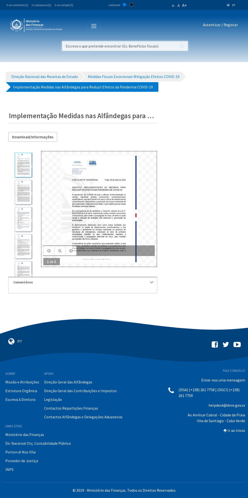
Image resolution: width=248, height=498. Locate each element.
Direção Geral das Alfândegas (68, 382)
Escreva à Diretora (20, 399)
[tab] (82, 282)
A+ (184, 5)
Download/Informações (32, 136)
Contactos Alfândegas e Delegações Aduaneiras (83, 416)
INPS (9, 469)
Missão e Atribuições (22, 382)
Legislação (53, 399)
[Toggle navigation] (69, 25)
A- (173, 5)
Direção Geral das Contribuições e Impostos (80, 390)
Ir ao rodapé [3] (64, 5)
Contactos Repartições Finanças (71, 408)
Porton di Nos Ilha (20, 452)
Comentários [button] (83, 282)
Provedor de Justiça (21, 460)
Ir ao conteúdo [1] (17, 5)
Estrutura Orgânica (21, 390)
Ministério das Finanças (24, 434)
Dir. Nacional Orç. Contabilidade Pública (38, 443)
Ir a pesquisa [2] (41, 5)
